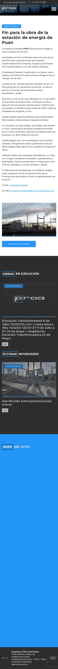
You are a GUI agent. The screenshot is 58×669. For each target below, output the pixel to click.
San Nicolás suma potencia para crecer (27, 402)
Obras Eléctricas (11, 26)
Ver (5, 344)
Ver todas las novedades (19, 244)
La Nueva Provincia (18, 185)
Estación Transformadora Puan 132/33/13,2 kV (32, 191)
